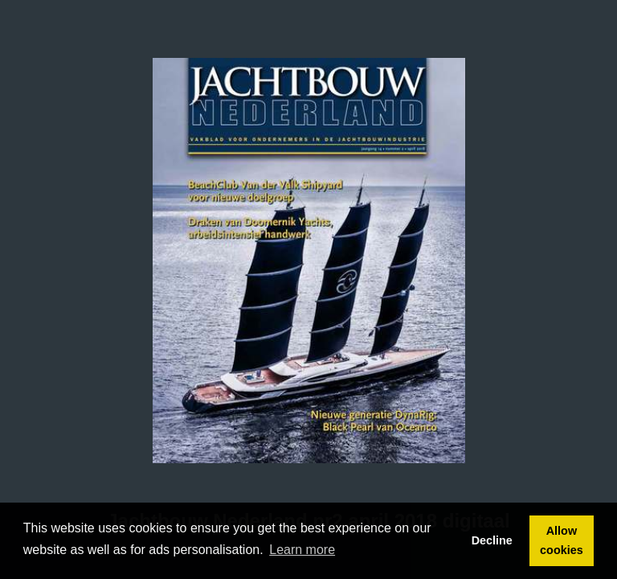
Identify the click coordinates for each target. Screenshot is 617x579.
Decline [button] (492, 540)
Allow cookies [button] (561, 540)
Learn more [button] (302, 549)
